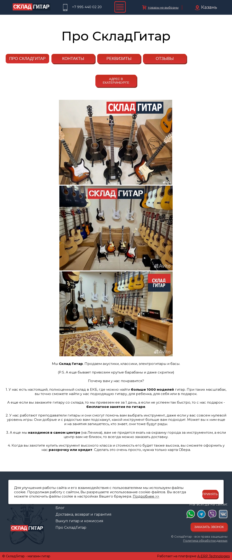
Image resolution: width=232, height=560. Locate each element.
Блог (60, 508)
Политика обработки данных (205, 540)
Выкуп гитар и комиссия (79, 521)
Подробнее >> (146, 496)
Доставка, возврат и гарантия (83, 514)
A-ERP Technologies (213, 556)
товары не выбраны (163, 7)
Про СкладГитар (71, 527)
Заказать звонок (209, 527)
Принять (210, 494)
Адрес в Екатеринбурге (116, 80)
